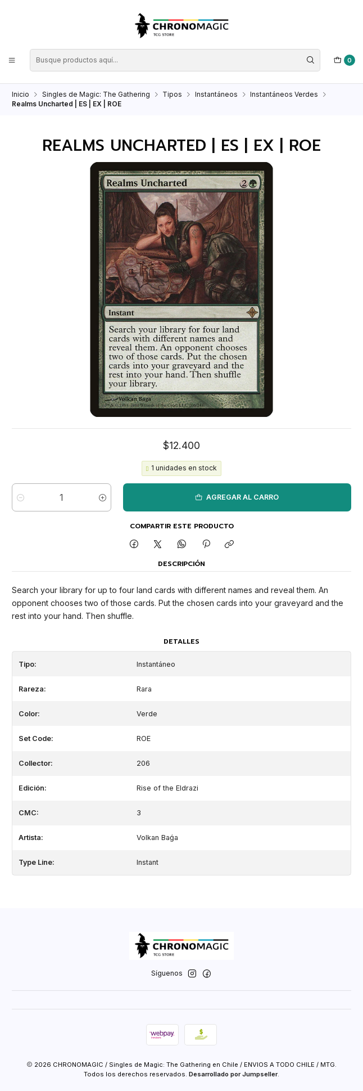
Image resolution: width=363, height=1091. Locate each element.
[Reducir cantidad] (20, 497)
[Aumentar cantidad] (102, 497)
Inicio (20, 94)
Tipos (172, 94)
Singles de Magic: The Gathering (96, 94)
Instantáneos (216, 94)
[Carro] (344, 60)
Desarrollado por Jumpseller (233, 1074)
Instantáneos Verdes (284, 94)
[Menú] (12, 60)
